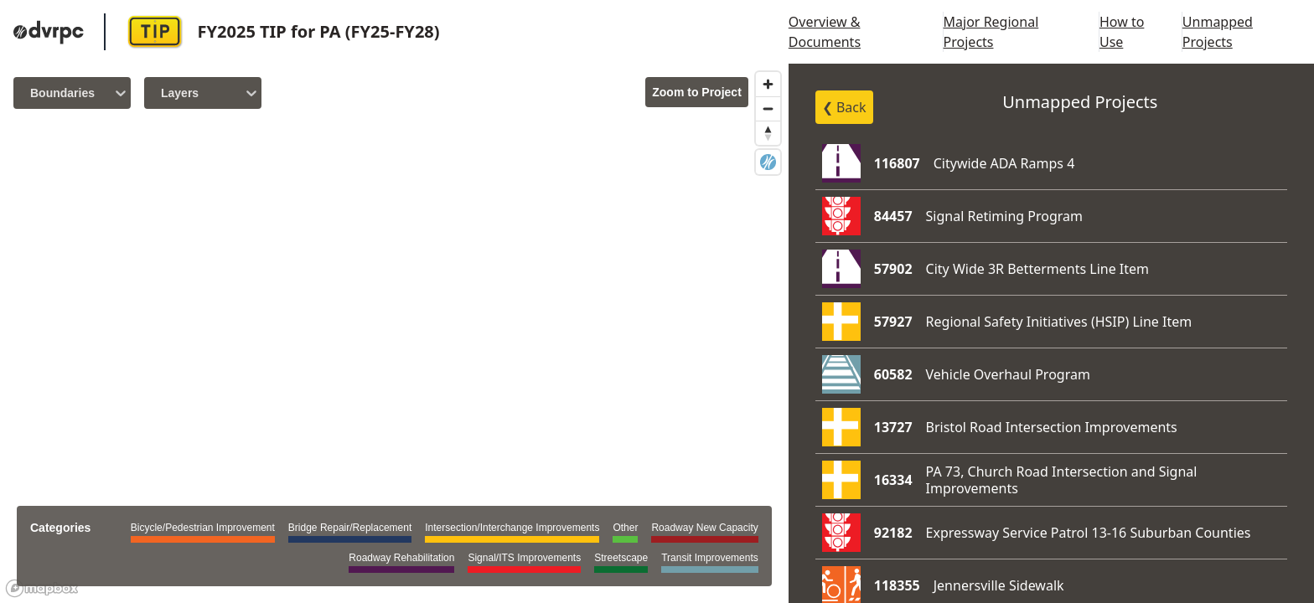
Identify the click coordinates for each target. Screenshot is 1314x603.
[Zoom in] (768, 84)
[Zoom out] (768, 108)
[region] (394, 333)
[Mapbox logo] (42, 588)
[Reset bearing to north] (768, 133)
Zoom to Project (697, 92)
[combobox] (32, 93)
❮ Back (844, 107)
